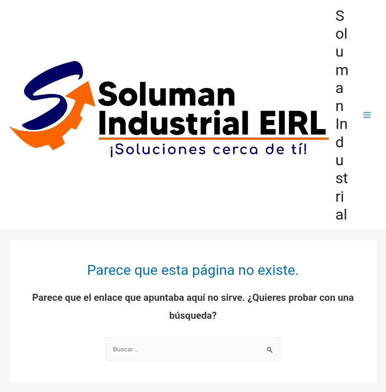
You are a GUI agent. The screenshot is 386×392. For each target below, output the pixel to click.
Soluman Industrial (342, 115)
